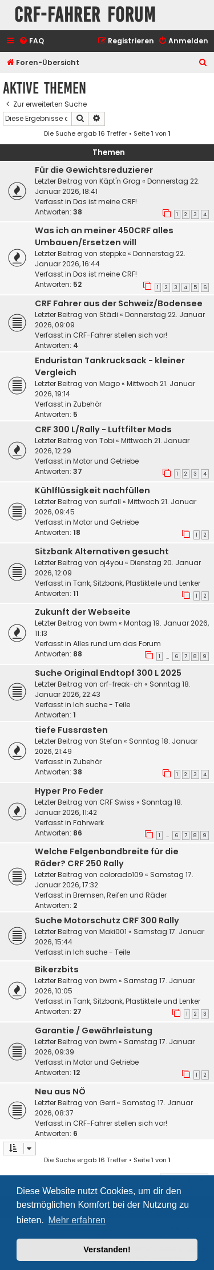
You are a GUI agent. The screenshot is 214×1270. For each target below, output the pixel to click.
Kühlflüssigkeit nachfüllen (92, 490)
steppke (112, 253)
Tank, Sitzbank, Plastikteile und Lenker (136, 583)
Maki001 (113, 931)
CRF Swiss (117, 802)
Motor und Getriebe (106, 461)
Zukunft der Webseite (83, 612)
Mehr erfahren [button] (77, 1220)
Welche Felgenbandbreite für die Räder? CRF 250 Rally (107, 857)
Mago (109, 383)
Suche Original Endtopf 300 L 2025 (108, 673)
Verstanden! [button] (106, 1249)
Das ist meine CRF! (105, 201)
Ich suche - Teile (101, 704)
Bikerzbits (57, 969)
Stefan (110, 741)
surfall (110, 501)
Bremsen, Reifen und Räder (120, 895)
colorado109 (121, 874)
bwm (108, 623)
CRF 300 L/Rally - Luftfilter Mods (103, 429)
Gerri (107, 1102)
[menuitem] (31, 41)
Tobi (106, 440)
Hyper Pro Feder (69, 791)
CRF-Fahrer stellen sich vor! (120, 335)
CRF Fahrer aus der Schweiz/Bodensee (119, 303)
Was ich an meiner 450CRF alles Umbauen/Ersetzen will (104, 236)
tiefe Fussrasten (71, 730)
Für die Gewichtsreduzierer (94, 170)
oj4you (111, 562)
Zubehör (87, 404)
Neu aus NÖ (60, 1091)
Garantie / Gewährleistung (93, 1030)
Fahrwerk (88, 822)
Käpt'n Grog (119, 181)
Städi (108, 314)
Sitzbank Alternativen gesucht (102, 551)
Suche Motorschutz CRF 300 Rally (107, 920)
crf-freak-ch (121, 684)
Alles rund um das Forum (117, 643)
